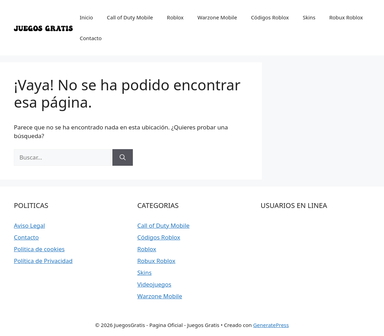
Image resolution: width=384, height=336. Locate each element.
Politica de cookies (39, 249)
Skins (309, 17)
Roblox (175, 17)
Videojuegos (154, 284)
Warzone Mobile (217, 17)
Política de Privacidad (43, 261)
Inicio (86, 17)
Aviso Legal (29, 225)
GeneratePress (271, 324)
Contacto (91, 38)
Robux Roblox (346, 17)
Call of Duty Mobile (130, 17)
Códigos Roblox (270, 17)
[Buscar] (122, 157)
